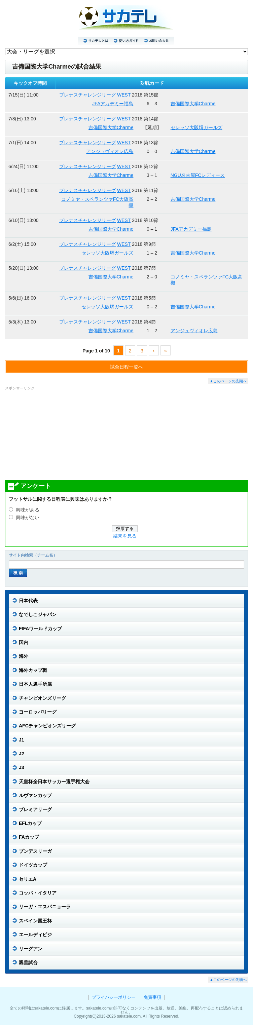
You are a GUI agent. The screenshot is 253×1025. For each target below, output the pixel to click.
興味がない (27, 518)
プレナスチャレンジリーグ (87, 95)
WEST (124, 95)
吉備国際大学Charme (193, 103)
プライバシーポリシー (114, 997)
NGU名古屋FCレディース (198, 175)
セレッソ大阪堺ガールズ (196, 127)
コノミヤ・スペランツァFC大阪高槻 (97, 202)
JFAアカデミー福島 (112, 103)
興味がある (27, 510)
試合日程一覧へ (126, 367)
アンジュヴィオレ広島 (109, 151)
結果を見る (125, 536)
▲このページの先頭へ (228, 381)
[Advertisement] (126, 435)
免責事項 (152, 997)
